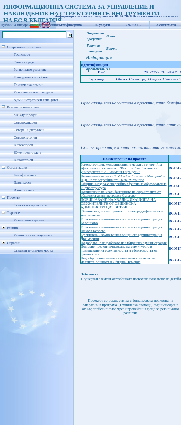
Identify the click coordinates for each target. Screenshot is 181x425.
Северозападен (25, 122)
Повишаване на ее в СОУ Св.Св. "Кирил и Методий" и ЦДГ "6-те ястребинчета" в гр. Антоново (123, 178)
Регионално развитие (30, 70)
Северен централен (29, 130)
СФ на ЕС (134, 25)
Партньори (22, 182)
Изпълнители (24, 190)
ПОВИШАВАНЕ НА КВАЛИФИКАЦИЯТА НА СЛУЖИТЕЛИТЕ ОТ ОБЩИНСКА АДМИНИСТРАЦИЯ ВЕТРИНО (118, 203)
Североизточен (25, 137)
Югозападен (23, 145)
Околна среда (24, 62)
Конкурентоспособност (32, 77)
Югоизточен (23, 160)
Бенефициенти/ (71, 25)
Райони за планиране (23, 107)
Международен (25, 115)
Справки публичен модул (33, 250)
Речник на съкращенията (33, 235)
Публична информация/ (19, 25)
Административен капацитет (36, 100)
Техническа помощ (28, 85)
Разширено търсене (29, 220)
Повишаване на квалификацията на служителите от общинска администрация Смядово (121, 193)
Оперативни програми (24, 47)
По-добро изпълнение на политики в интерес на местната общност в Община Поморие (118, 260)
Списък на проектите (30, 205)
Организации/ (48, 25)
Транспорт (22, 54)
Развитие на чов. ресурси (33, 92)
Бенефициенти (25, 175)
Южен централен (27, 152)
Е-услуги (102, 25)
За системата (165, 25)
